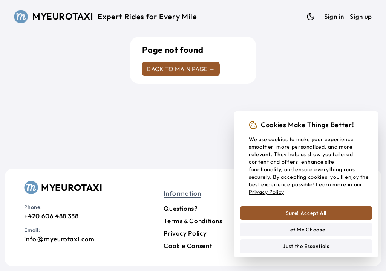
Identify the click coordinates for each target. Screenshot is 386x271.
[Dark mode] (310, 16)
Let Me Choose (306, 229)
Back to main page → (181, 69)
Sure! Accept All (306, 213)
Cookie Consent (188, 246)
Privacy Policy (185, 233)
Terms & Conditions (193, 221)
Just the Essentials (306, 246)
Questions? (181, 208)
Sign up (361, 16)
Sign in (334, 16)
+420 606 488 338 (51, 216)
